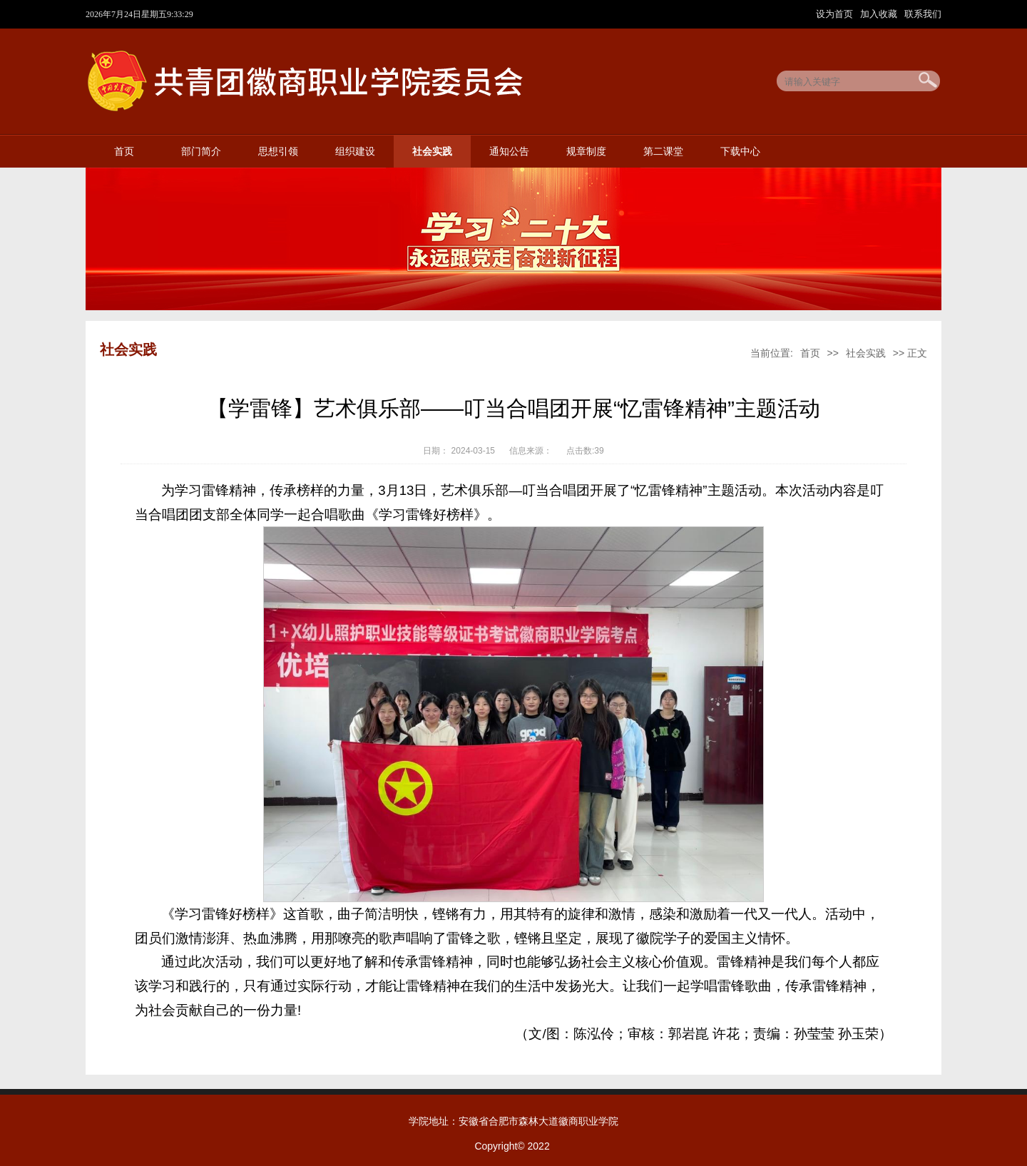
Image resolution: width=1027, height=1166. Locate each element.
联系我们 (922, 14)
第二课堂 (663, 151)
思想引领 (278, 151)
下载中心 (740, 151)
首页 (124, 151)
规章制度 (586, 151)
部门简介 (201, 151)
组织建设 (355, 151)
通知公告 (509, 151)
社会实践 (432, 151)
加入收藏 (880, 14)
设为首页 (836, 14)
